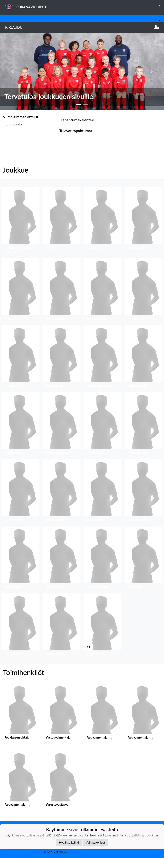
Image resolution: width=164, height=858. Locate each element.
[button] (12, 71)
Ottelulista (12, 139)
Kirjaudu (82, 27)
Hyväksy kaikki (69, 842)
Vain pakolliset (95, 842)
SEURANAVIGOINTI (84, 5)
